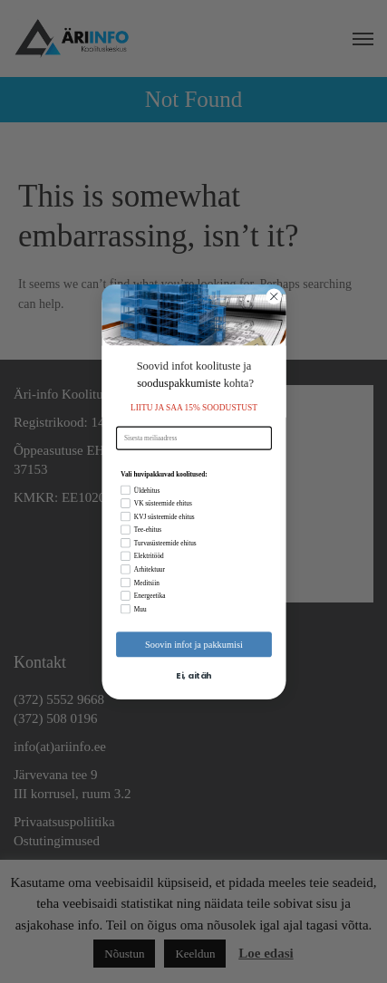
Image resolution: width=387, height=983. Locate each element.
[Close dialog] (274, 296)
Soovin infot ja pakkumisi (194, 644)
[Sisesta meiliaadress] (194, 437)
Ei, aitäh (193, 675)
